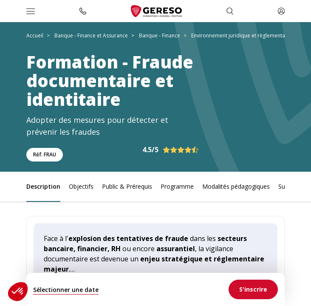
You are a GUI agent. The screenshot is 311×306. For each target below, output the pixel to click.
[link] (253, 289)
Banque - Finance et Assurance (91, 35)
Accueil (34, 35)
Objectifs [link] (81, 186)
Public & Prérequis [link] (127, 186)
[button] (18, 291)
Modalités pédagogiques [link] (236, 186)
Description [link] (43, 186)
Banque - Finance (159, 35)
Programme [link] (177, 186)
